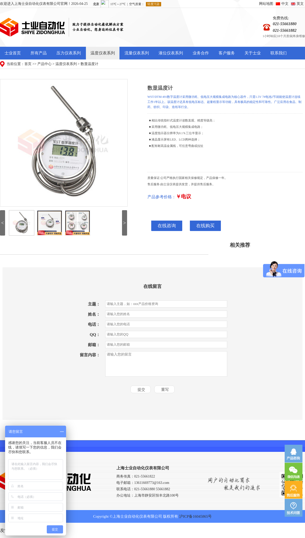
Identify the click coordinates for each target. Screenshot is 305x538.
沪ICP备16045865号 (195, 516)
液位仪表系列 (171, 53)
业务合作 (201, 53)
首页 (28, 64)
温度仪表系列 (102, 53)
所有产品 (38, 53)
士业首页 (13, 53)
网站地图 (266, 4)
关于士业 (253, 53)
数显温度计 (89, 64)
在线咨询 (166, 226)
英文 (300, 4)
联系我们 (278, 53)
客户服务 (227, 53)
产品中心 (44, 64)
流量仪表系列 (137, 53)
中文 (284, 4)
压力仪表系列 (68, 53)
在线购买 (205, 226)
